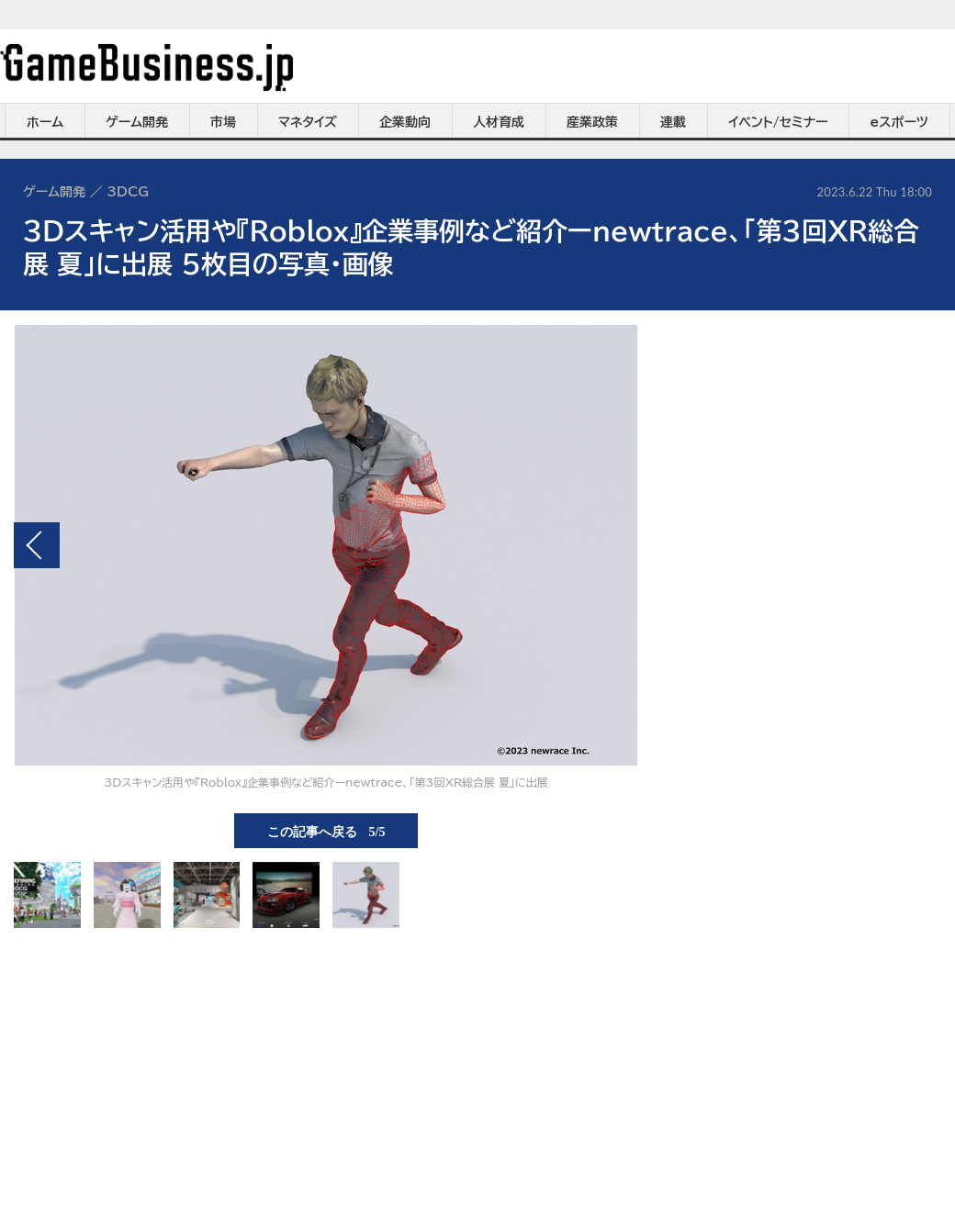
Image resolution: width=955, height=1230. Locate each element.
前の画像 (37, 545)
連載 (673, 122)
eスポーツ (899, 122)
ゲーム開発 (137, 122)
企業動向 (405, 122)
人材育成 (498, 122)
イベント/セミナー (778, 122)
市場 (223, 122)
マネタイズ (307, 122)
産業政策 (592, 122)
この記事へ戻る (326, 830)
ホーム (45, 122)
